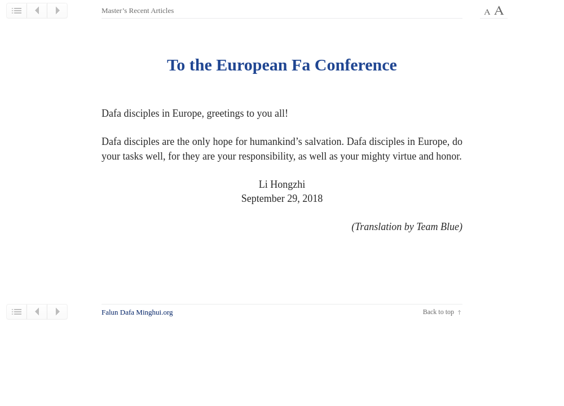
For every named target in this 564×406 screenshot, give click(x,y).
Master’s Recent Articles (138, 10)
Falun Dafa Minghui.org (137, 312)
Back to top (438, 312)
